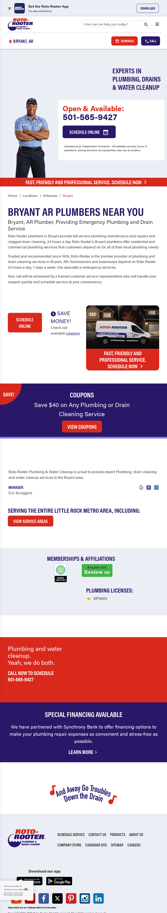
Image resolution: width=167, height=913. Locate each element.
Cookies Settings (13, 893)
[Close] (26, 889)
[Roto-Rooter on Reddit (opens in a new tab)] (16, 870)
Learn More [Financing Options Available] (83, 723)
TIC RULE (92, 903)
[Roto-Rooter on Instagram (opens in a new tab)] (85, 870)
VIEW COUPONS (82, 398)
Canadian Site (96, 816)
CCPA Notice (71, 903)
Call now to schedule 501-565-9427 (31, 648)
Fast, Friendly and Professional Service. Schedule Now (87, 182)
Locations (30, 195)
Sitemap (117, 816)
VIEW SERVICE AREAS (30, 493)
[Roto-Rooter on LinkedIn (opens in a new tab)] (98, 870)
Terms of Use (46, 903)
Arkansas (50, 195)
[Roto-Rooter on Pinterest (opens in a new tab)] (71, 870)
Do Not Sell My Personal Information (37, 897)
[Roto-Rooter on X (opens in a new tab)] (57, 870)
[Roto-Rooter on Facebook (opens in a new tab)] (43, 870)
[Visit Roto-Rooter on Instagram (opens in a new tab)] (156, 457)
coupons (73, 333)
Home (12, 195)
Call (150, 41)
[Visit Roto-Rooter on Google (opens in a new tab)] (141, 457)
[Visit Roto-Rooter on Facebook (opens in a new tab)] (149, 457)
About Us (136, 806)
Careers (133, 816)
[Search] (116, 24)
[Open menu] (157, 24)
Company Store (69, 816)
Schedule (124, 41)
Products (117, 806)
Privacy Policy (19, 903)
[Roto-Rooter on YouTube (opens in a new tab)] (30, 870)
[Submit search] (147, 24)
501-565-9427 (90, 116)
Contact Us (97, 806)
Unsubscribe (82, 897)
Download (147, 8)
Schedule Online (89, 132)
